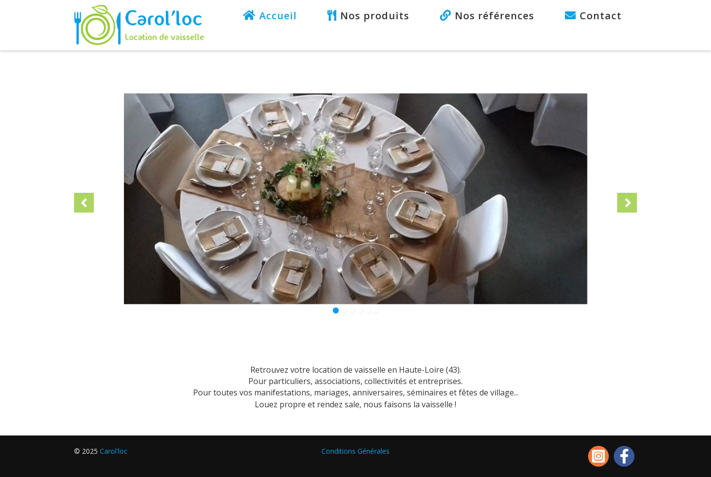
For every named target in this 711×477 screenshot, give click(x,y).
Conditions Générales (355, 451)
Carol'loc (113, 451)
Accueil (278, 15)
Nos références (494, 15)
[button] (84, 203)
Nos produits (374, 15)
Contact (601, 15)
